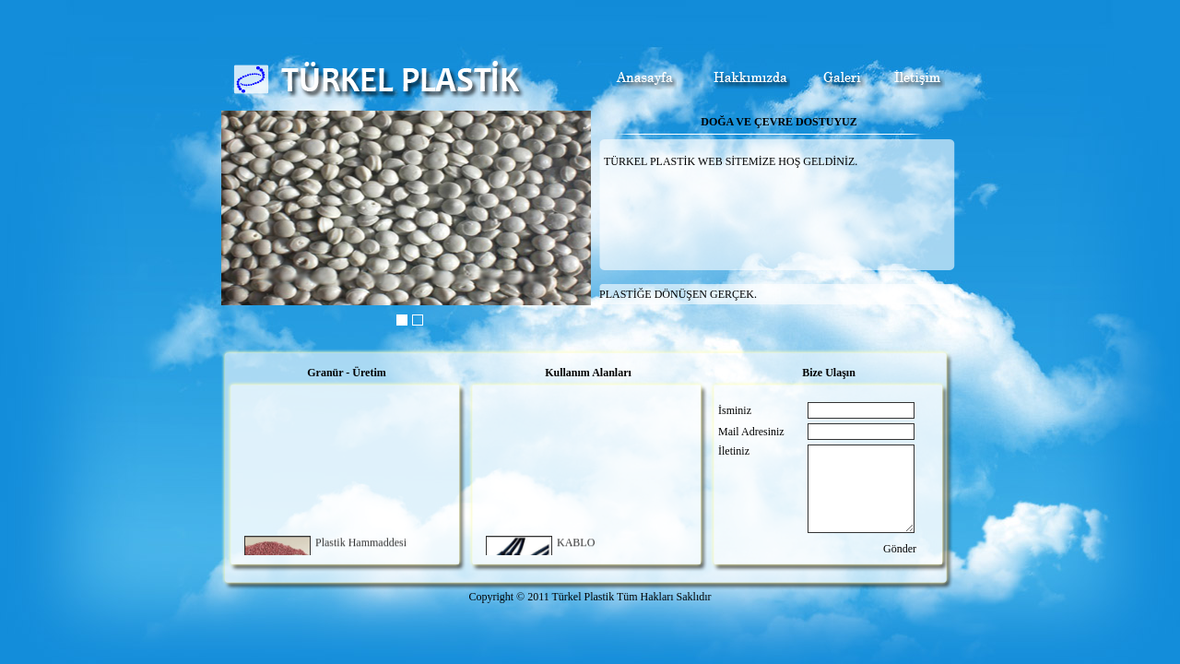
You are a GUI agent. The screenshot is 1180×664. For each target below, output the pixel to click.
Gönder (899, 548)
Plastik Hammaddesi (361, 544)
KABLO (576, 544)
